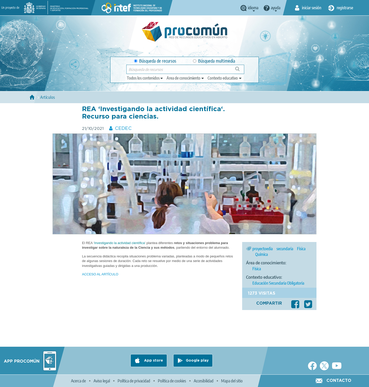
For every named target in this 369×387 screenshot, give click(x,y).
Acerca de (78, 380)
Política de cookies (172, 380)
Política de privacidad (134, 380)
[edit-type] (145, 78)
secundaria (284, 248)
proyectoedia (262, 248)
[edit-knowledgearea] (185, 78)
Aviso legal (102, 380)
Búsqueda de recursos (155, 61)
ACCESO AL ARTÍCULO (100, 274)
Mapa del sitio (232, 380)
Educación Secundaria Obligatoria (278, 283)
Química (261, 254)
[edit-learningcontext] (225, 78)
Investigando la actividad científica (119, 243)
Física (301, 248)
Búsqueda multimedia (214, 61)
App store (153, 360)
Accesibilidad (203, 380)
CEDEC (123, 129)
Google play (197, 360)
